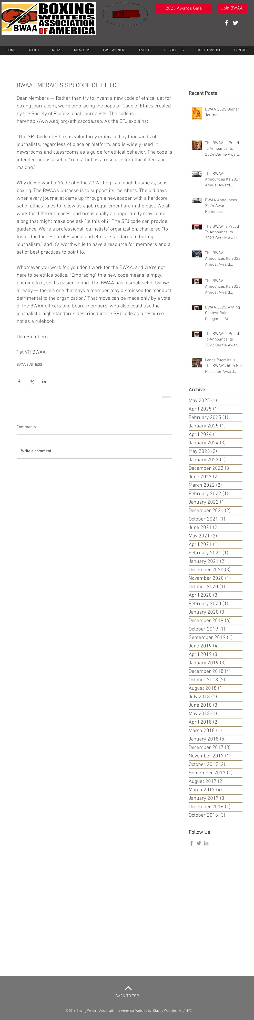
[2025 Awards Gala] (183, 8)
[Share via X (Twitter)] (31, 381)
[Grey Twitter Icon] (199, 843)
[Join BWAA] (232, 8)
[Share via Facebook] (19, 381)
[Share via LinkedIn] (44, 381)
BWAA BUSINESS (29, 365)
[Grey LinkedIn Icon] (206, 843)
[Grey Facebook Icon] (191, 843)
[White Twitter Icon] (235, 22)
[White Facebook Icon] (226, 22)
